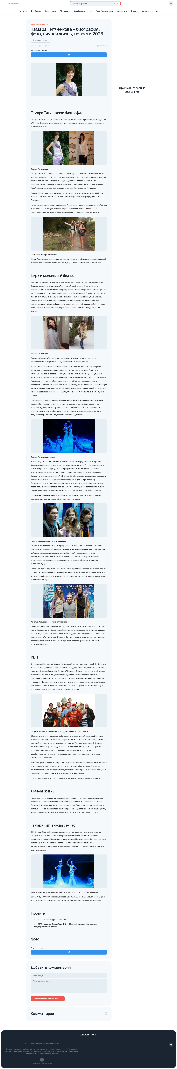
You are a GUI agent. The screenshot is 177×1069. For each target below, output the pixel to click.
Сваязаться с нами (87, 1035)
